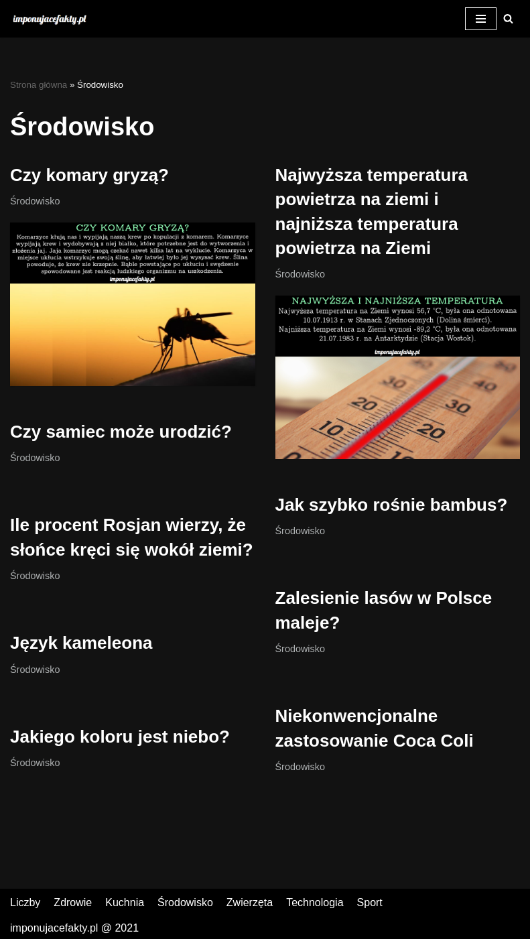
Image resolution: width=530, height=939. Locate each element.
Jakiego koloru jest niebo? (120, 737)
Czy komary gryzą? (89, 175)
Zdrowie (73, 902)
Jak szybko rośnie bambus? (391, 505)
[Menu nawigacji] (480, 18)
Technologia (314, 902)
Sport (370, 902)
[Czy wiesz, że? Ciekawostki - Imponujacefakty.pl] (53, 18)
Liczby (25, 902)
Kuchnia (124, 902)
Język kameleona (81, 643)
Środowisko (35, 201)
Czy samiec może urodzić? (121, 432)
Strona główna (38, 85)
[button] (508, 18)
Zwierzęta (249, 902)
